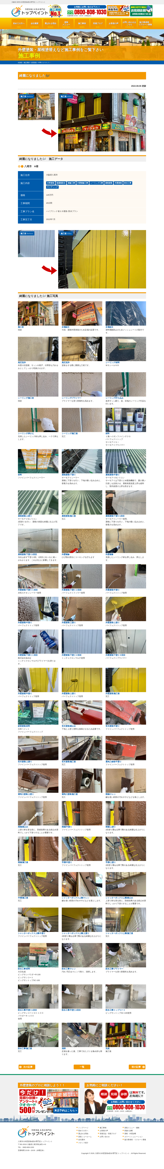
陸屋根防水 (61, 183)
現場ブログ (97, 25)
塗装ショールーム (85, 1137)
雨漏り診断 (128, 1131)
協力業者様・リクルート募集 (145, 24)
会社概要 (34, 25)
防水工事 (127, 183)
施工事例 (82, 25)
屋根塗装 (108, 183)
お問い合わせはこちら (129, 24)
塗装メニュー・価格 (131, 1128)
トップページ (83, 1128)
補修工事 (71, 183)
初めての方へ (19, 25)
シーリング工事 (96, 183)
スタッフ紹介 (83, 1143)
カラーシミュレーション (133, 1137)
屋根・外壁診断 (130, 1134)
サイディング (52, 187)
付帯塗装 (50, 183)
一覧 (82, 1067)
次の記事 (28, 1067)
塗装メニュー (66, 24)
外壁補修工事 (82, 183)
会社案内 (81, 1140)
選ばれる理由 (50, 25)
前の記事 (136, 1067)
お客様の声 (113, 25)
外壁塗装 (118, 183)
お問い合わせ (105, 1137)
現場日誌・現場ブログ (108, 1134)
